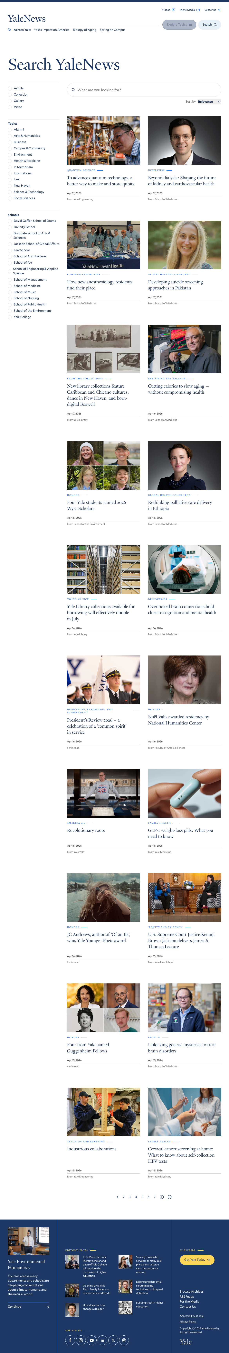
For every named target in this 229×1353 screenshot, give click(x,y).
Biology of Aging (84, 30)
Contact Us (188, 1307)
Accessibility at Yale (192, 1316)
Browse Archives (192, 1291)
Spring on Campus (113, 30)
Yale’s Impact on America (51, 30)
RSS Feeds (187, 1297)
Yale (186, 1343)
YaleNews (27, 20)
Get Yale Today (197, 1260)
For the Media (189, 1301)
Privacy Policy (188, 1321)
